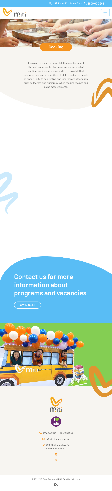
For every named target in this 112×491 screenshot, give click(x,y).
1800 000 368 (94, 3)
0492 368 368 (66, 433)
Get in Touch (27, 305)
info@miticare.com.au (58, 439)
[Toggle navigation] (105, 12)
